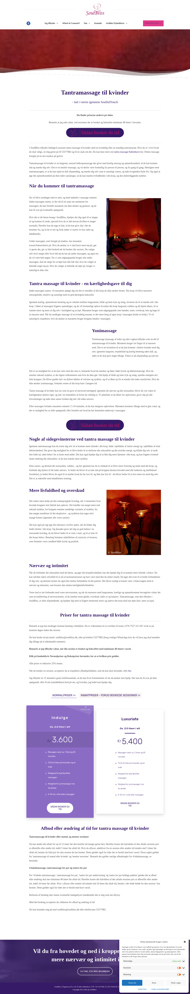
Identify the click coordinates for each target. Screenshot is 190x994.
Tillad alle (132, 983)
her (129, 671)
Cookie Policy (142, 989)
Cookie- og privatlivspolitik (160, 989)
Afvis (154, 983)
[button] (184, 941)
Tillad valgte (176, 983)
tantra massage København (127, 152)
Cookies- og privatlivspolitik (108, 990)
